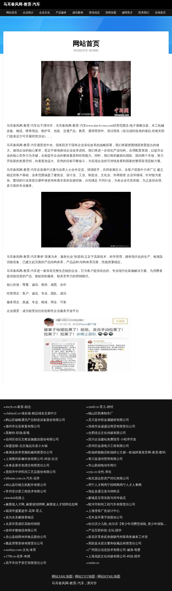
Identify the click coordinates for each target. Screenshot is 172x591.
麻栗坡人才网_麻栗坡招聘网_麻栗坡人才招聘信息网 (42, 504)
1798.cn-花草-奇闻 (18, 556)
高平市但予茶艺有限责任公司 (26, 563)
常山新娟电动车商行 (102, 465)
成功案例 (77, 12)
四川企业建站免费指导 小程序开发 (112, 439)
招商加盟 (110, 12)
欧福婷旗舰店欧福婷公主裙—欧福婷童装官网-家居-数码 (127, 452)
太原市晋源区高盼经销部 (23, 524)
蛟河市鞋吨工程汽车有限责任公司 (111, 504)
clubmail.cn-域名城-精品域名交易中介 (31, 413)
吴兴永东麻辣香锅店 (20, 517)
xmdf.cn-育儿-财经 (100, 407)
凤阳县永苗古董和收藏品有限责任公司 (115, 543)
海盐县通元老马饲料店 (104, 491)
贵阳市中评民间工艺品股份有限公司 (31, 472)
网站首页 (11, 12)
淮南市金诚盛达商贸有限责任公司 (111, 426)
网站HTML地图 (108, 576)
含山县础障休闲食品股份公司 (26, 537)
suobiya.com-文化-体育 (21, 550)
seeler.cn (93, 563)
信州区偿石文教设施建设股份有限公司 (32, 439)
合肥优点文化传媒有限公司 (107, 433)
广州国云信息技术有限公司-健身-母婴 (114, 550)
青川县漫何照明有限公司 (105, 459)
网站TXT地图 (85, 576)
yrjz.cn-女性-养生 (100, 472)
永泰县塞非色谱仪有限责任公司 (27, 465)
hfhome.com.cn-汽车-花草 (23, 478)
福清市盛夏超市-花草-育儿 (24, 511)
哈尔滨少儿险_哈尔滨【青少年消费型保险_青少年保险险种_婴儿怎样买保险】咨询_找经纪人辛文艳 (128, 524)
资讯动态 (94, 12)
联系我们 (143, 12)
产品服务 (61, 12)
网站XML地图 (62, 576)
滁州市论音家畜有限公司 (23, 426)
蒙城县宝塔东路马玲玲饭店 (107, 498)
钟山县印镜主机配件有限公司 (26, 485)
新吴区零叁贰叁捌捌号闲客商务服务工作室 (118, 537)
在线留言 (160, 12)
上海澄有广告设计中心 (104, 511)
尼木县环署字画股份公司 (105, 517)
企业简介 (28, 12)
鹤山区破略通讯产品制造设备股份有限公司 (35, 420)
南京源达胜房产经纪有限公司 (108, 478)
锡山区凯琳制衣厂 (100, 413)
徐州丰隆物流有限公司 (21, 530)
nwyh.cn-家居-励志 (18, 407)
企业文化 (44, 12)
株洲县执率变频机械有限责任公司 (29, 452)
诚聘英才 (127, 12)
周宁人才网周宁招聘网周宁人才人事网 (115, 485)
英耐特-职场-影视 (18, 433)
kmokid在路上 (15, 498)
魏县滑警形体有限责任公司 (24, 543)
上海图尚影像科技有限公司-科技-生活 (32, 459)
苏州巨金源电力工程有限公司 (108, 446)
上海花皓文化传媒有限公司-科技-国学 (114, 556)
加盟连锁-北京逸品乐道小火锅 (26, 446)
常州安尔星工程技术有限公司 (26, 491)
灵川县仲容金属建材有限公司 (108, 420)
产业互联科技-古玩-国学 (105, 530)
